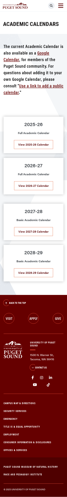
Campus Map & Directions (20, 403)
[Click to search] (51, 5)
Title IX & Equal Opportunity (22, 426)
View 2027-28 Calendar (33, 231)
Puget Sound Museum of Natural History (31, 466)
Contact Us (38, 368)
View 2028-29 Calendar (33, 273)
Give (58, 318)
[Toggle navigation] (60, 5)
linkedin (50, 377)
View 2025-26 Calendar (33, 144)
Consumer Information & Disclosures (27, 442)
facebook (32, 377)
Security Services (15, 411)
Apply (33, 318)
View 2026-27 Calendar (33, 186)
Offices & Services (15, 450)
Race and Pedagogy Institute (23, 474)
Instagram (41, 377)
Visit (9, 318)
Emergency (11, 418)
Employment (11, 434)
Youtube (35, 385)
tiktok (48, 385)
